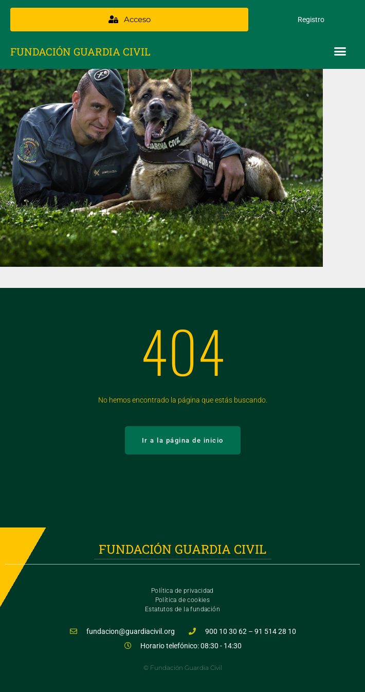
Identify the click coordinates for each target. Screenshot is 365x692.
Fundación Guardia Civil (80, 51)
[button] (340, 51)
